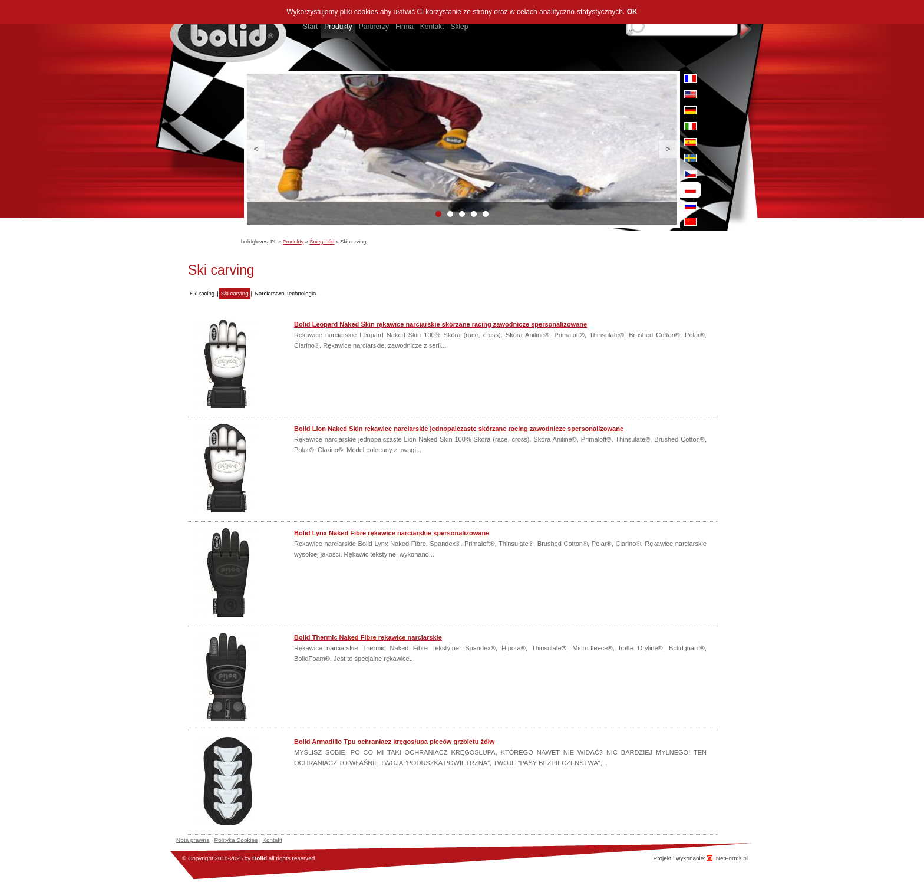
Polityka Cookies (236, 840)
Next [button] (668, 149)
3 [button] (462, 214)
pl (690, 190)
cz (690, 174)
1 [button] (438, 214)
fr (690, 78)
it (690, 126)
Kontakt (272, 840)
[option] (462, 149)
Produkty (293, 242)
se (690, 158)
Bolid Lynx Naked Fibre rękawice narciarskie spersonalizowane (391, 532)
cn (690, 221)
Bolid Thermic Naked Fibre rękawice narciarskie (368, 637)
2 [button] (450, 214)
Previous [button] (256, 149)
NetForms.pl (732, 858)
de (690, 110)
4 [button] (474, 214)
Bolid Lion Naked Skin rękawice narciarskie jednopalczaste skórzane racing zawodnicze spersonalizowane (458, 428)
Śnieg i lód (321, 242)
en (690, 94)
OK (632, 12)
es (690, 142)
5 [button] (486, 214)
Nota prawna (192, 840)
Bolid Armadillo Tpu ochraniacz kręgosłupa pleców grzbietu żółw (394, 741)
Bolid (259, 858)
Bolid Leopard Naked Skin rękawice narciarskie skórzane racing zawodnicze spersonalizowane (440, 324)
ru (690, 205)
